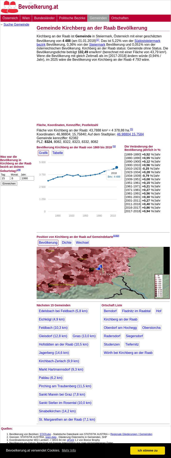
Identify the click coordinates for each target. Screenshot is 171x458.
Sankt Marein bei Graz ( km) (62, 394)
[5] (131, 129)
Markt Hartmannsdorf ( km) (61, 369)
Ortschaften (120, 18)
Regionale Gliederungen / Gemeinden (131, 434)
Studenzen (112, 344)
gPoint (70, 440)
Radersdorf (112, 336)
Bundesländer (44, 18)
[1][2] (116, 235)
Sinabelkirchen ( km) (57, 411)
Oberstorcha (151, 327)
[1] (97, 39)
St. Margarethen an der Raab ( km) (67, 419)
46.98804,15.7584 (130, 134)
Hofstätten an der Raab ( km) (63, 344)
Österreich (10, 18)
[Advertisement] (16, 90)
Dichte (66, 242)
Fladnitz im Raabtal (136, 311)
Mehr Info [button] (69, 450)
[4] (18, 169)
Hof (158, 311)
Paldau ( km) (50, 378)
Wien (26, 18)
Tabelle (57, 153)
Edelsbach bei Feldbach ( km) (63, 311)
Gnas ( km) (84, 336)
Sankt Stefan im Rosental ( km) (65, 403)
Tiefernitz (132, 344)
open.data (50, 437)
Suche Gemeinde (16, 24)
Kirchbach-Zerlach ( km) (59, 361)
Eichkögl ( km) (52, 319)
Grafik (43, 153)
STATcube (45, 434)
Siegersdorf (134, 336)
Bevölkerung (48, 242)
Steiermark (97, 44)
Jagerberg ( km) (54, 353)
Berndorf (110, 311)
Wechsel (82, 242)
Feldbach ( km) (53, 327)
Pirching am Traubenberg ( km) (65, 386)
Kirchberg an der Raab (120, 319)
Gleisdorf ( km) (53, 336)
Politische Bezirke (72, 18)
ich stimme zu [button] (147, 450)
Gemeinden (98, 18)
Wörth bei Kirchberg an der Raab (128, 353)
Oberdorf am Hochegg (120, 327)
